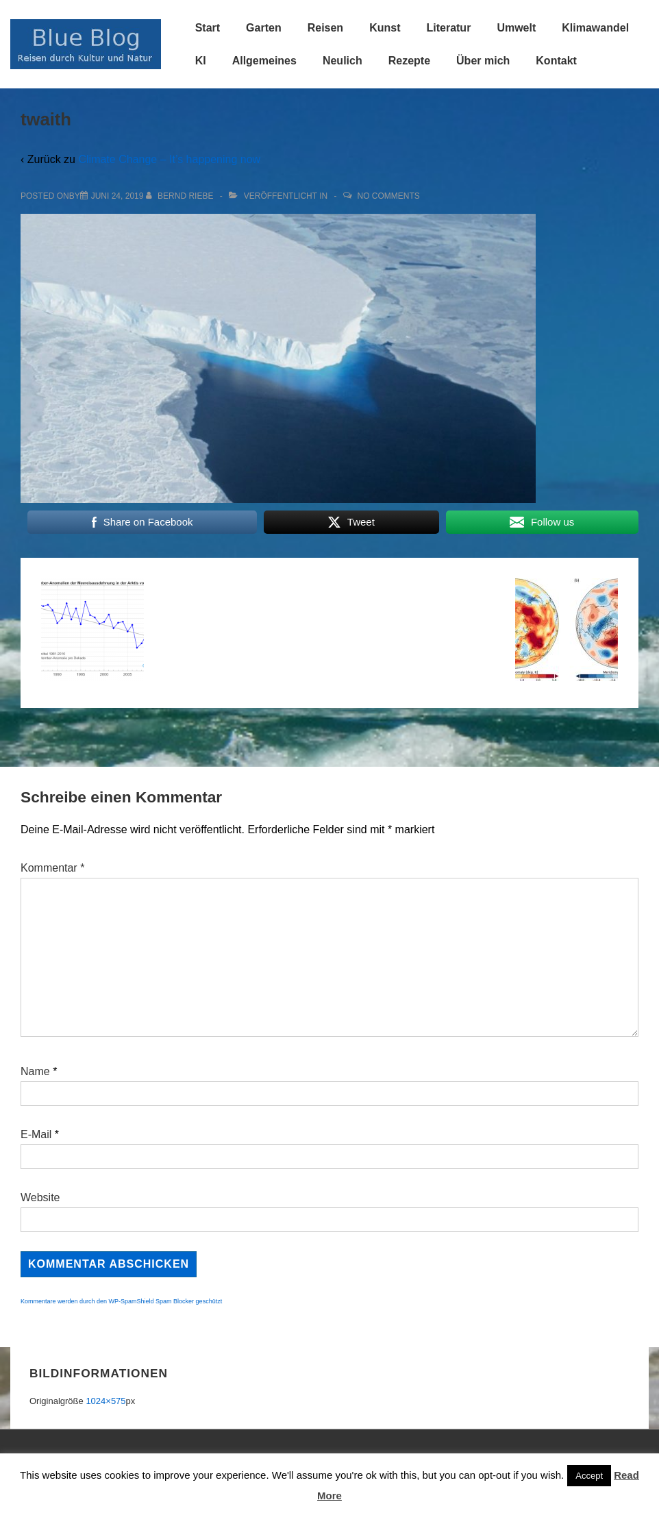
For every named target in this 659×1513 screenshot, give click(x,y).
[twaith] (117, 196)
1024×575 (105, 1401)
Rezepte (409, 60)
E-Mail (36, 1134)
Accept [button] (589, 1476)
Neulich (342, 60)
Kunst (384, 28)
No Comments (389, 196)
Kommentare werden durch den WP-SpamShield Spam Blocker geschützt (121, 1301)
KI (200, 60)
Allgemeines (264, 60)
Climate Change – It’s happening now (169, 159)
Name (35, 1071)
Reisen (325, 28)
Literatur (448, 28)
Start (207, 28)
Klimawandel (595, 28)
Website (40, 1197)
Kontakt (556, 60)
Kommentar (52, 868)
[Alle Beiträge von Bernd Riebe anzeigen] (181, 196)
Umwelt (516, 28)
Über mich (483, 60)
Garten (264, 28)
